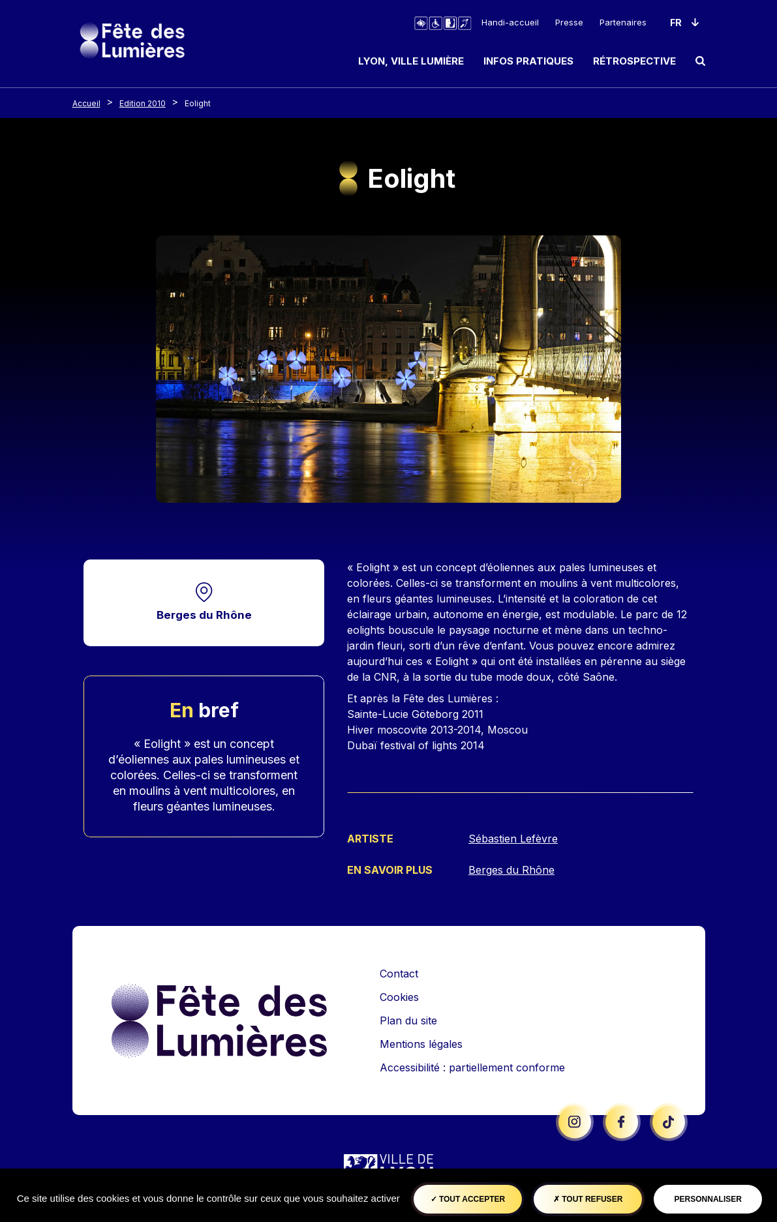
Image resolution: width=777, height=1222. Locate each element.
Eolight (198, 103)
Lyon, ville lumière (411, 61)
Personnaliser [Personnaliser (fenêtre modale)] (708, 1199)
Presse (569, 22)
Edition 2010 (142, 103)
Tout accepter (468, 1199)
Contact (399, 972)
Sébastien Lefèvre (513, 838)
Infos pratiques (528, 61)
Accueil (86, 103)
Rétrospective (634, 61)
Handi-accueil (510, 22)
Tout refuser (587, 1199)
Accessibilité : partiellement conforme (472, 1066)
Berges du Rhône (204, 615)
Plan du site (408, 1019)
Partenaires (623, 22)
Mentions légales (421, 1043)
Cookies (399, 996)
